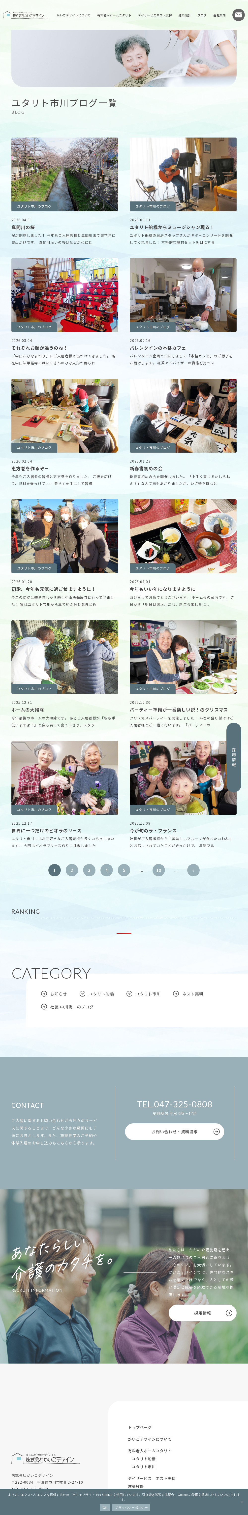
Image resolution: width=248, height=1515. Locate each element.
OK (105, 1508)
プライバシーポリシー (131, 1508)
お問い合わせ (238, 15)
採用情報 (234, 757)
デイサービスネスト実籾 (155, 15)
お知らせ (58, 994)
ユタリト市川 (148, 994)
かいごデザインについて (74, 15)
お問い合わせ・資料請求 (175, 1132)
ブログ (202, 15)
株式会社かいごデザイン (25, 15)
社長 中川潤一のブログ (72, 1007)
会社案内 (219, 15)
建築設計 (185, 15)
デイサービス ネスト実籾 (152, 1478)
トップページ (140, 1427)
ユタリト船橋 (101, 994)
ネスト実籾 (192, 994)
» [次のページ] (193, 870)
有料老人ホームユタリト (114, 15)
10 (158, 870)
